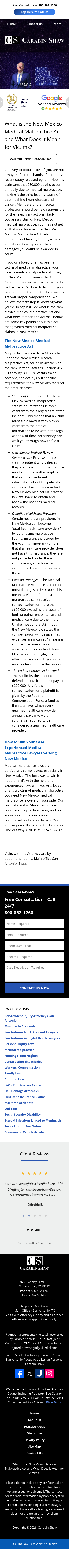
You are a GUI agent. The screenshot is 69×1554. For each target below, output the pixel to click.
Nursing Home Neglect (21, 1056)
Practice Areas (17, 1008)
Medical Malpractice (19, 1050)
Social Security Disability (23, 1115)
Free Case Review (19, 892)
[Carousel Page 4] (40, 1215)
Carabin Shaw (47, 1528)
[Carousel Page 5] (45, 1215)
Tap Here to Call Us (34, 12)
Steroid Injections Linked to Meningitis (33, 1120)
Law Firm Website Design (34, 1544)
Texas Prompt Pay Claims (23, 1126)
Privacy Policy (34, 1440)
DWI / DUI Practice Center (23, 1085)
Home (11, 24)
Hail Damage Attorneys (22, 1091)
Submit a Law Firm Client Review (34, 1243)
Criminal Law (14, 1079)
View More (34, 1230)
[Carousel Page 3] (34, 1215)
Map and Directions (34, 1306)
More (57, 24)
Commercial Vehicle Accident (26, 1132)
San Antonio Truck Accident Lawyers (31, 1032)
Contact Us (34, 24)
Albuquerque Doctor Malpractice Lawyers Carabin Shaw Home (34, 40)
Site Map (34, 1446)
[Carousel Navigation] (34, 1215)
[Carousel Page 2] (29, 1215)
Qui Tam (11, 1109)
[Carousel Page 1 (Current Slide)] (23, 1215)
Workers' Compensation (22, 1067)
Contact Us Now (34, 988)
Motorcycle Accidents (20, 1026)
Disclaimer (34, 1433)
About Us (34, 1420)
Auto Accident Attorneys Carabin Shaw (33, 1355)
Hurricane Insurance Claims (25, 1097)
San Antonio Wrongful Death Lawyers (32, 1038)
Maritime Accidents (19, 1103)
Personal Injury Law (19, 1044)
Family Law (13, 1073)
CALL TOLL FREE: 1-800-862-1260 (30, 159)
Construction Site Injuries (23, 1062)
